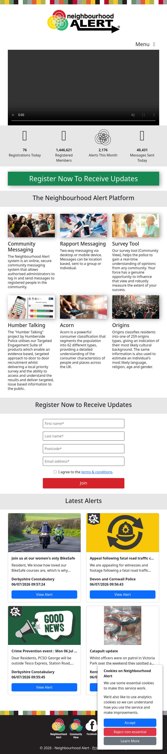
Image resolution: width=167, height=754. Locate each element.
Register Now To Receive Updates (83, 178)
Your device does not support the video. (83, 87)
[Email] (83, 461)
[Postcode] (83, 448)
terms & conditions (96, 472)
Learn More (130, 741)
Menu (146, 44)
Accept (130, 722)
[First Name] (83, 423)
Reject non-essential (130, 731)
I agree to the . (85, 472)
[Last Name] (83, 436)
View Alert (44, 594)
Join (83, 483)
